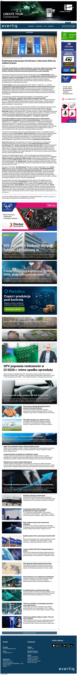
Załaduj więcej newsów (29, 633)
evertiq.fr (56, 22)
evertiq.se (73, 22)
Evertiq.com (31, 648)
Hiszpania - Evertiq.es (33, 658)
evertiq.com (38, 22)
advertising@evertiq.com (9, 648)
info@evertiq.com (7, 652)
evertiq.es (50, 22)
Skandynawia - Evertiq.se (34, 661)
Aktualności (31, 26)
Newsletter (50, 26)
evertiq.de (45, 22)
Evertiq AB (9, 26)
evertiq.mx (62, 22)
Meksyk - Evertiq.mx (33, 652)
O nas (45, 26)
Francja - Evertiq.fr (32, 662)
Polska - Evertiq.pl (32, 659)
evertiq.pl (68, 22)
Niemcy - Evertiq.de (33, 656)
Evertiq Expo (39, 26)
